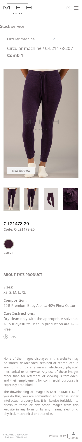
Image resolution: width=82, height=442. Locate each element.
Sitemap (73, 436)
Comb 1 (15, 55)
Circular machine (24, 48)
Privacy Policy (57, 436)
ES (68, 7)
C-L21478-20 (57, 48)
